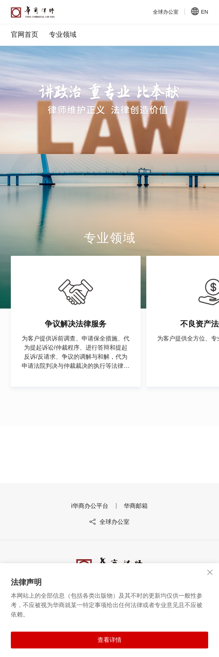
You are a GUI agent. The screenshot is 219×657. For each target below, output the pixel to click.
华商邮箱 (136, 509)
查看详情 (109, 639)
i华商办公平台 (90, 509)
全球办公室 (109, 525)
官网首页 (24, 34)
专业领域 (62, 34)
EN (199, 11)
